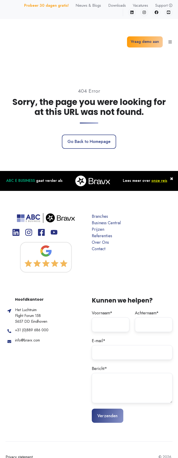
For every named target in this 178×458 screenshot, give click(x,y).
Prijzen (98, 204)
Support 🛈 (163, 5)
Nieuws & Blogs (88, 5)
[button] (170, 29)
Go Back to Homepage (89, 116)
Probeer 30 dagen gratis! (46, 5)
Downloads (117, 5)
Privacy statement (19, 431)
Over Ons (100, 217)
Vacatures (140, 5)
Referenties (102, 211)
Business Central (106, 197)
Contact (98, 224)
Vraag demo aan (145, 29)
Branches (100, 191)
